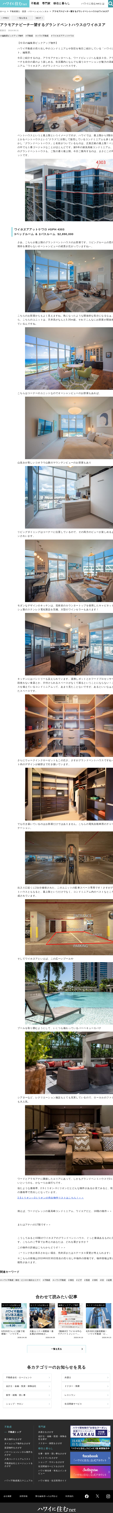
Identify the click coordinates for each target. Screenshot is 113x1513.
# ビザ (78, 1280)
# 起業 (106, 1280)
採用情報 (24, 1491)
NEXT (38, 18)
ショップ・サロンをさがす (51, 1457)
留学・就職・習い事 (13, 1397)
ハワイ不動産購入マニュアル (18, 1476)
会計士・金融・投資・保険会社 (67, 1384)
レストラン (39, 1397)
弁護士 (36, 1384)
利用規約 (75, 1491)
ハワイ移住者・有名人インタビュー (52, 1467)
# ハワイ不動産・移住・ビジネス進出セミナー (21, 1280)
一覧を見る (22, 18)
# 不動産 (29, 36)
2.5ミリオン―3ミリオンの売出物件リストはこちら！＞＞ (51, 1197)
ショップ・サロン (67, 1397)
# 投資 (85, 1280)
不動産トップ (14, 1427)
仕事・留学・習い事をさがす (52, 1449)
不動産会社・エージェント (13, 1385)
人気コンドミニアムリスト (17, 1454)
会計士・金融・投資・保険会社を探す (52, 1432)
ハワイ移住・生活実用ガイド (52, 1476)
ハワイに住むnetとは (92, 3)
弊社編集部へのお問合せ (49, 1491)
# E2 (100, 1280)
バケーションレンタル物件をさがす (18, 1448)
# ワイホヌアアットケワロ (61, 36)
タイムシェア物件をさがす (17, 1438)
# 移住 (70, 1280)
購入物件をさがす (13, 1434)
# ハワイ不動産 (41, 36)
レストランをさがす (48, 1453)
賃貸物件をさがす (13, 1443)
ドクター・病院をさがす (50, 1438)
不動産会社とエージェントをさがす (18, 1459)
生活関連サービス (94, 1397)
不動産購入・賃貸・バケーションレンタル (29, 11)
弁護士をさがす (46, 1427)
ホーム (3, 11)
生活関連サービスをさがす (51, 1461)
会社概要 (8, 1491)
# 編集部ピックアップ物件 (12, 36)
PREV (6, 18)
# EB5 (92, 1280)
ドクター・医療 (94, 1385)
